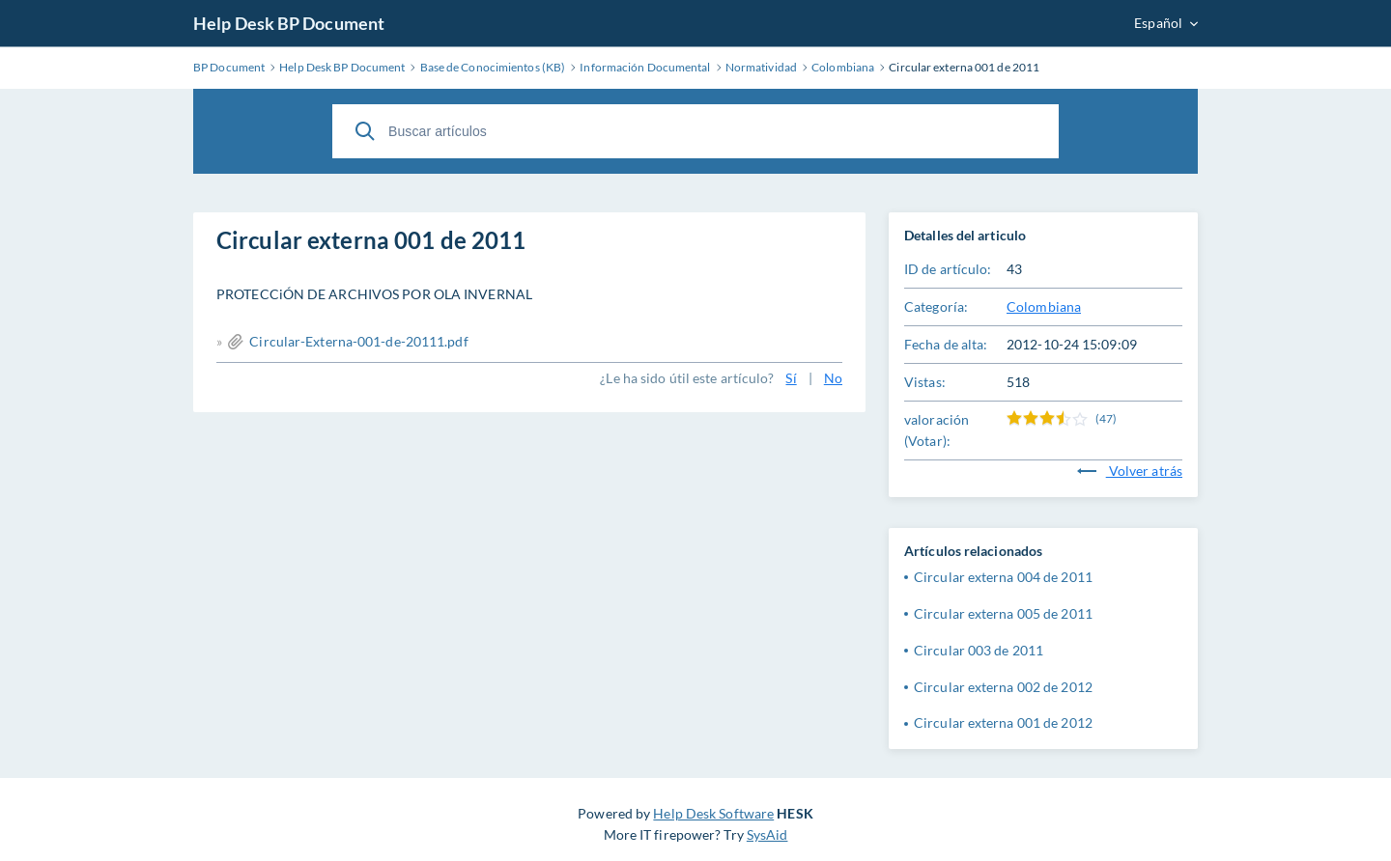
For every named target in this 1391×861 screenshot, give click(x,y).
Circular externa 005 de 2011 (1003, 613)
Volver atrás (1129, 470)
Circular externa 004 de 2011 (1003, 577)
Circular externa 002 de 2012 (1003, 687)
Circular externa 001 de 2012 (1003, 722)
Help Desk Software (713, 813)
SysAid (767, 834)
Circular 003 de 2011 (978, 650)
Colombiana (1044, 306)
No (833, 378)
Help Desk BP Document (288, 23)
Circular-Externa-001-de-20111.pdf (358, 341)
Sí (790, 378)
